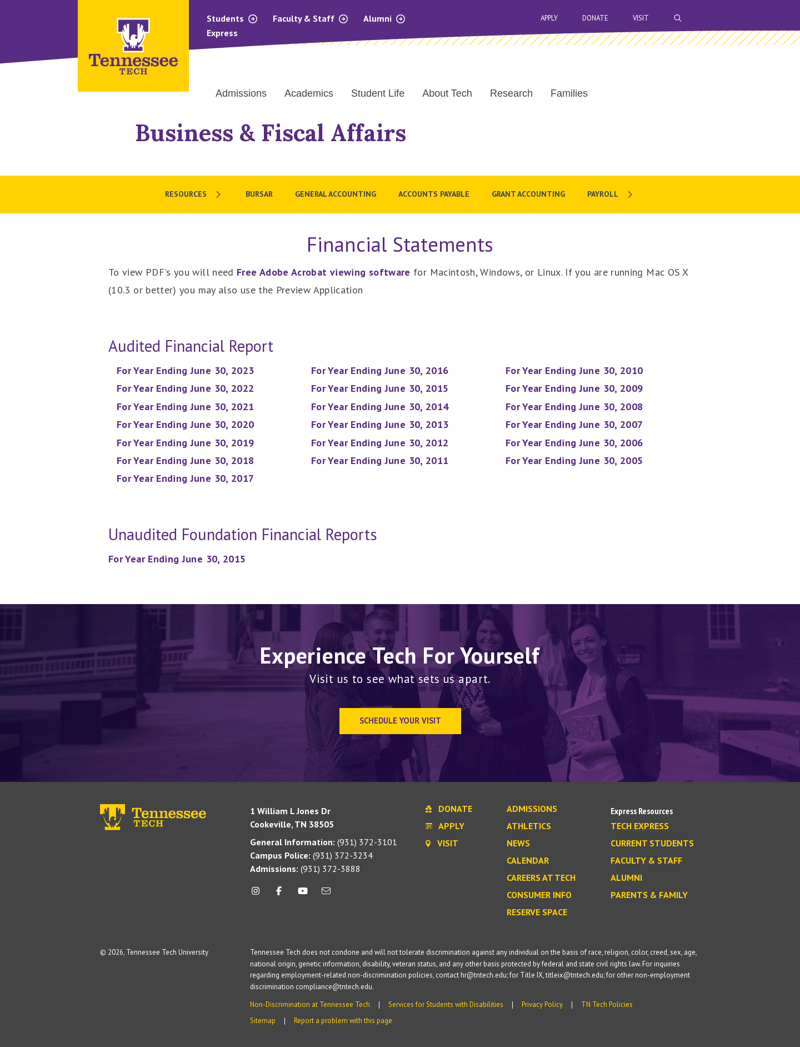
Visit (641, 18)
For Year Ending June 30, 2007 (574, 424)
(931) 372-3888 (305, 868)
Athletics (529, 826)
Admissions (532, 809)
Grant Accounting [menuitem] (528, 194)
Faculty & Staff (311, 18)
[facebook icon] (279, 895)
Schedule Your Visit (400, 720)
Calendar (528, 861)
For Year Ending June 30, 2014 (379, 406)
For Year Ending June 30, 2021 (185, 406)
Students (232, 18)
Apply (549, 18)
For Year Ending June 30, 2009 (574, 388)
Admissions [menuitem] (241, 93)
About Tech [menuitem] (447, 93)
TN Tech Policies (607, 1004)
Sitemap (263, 1020)
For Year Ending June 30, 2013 (379, 424)
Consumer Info (539, 895)
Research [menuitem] (511, 93)
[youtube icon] (302, 895)
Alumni (384, 18)
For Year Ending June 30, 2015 (379, 388)
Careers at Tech (541, 878)
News (518, 844)
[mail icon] (326, 895)
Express (222, 32)
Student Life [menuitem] (377, 93)
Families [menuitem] (569, 93)
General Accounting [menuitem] (335, 194)
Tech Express (640, 826)
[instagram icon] (258, 895)
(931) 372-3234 (311, 855)
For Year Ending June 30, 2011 (379, 460)
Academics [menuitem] (308, 93)
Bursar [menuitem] (259, 194)
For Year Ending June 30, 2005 (574, 460)
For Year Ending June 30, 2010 (574, 370)
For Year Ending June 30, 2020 (185, 424)
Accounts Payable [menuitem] (433, 194)
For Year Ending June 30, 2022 (185, 388)
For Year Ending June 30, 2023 (185, 370)
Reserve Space (537, 913)
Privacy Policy (542, 1004)
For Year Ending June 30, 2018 (185, 460)
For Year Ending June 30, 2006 (574, 442)
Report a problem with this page (343, 1020)
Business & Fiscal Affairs (270, 132)
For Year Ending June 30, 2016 (379, 370)
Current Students (652, 844)
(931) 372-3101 (323, 841)
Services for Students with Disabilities (445, 1004)
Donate (595, 18)
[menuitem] (194, 194)
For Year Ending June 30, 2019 (185, 442)
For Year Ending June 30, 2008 (574, 406)
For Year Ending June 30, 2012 (379, 442)
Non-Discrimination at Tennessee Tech (310, 1004)
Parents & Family (649, 895)
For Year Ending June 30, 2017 (185, 478)
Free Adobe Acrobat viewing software (324, 272)
